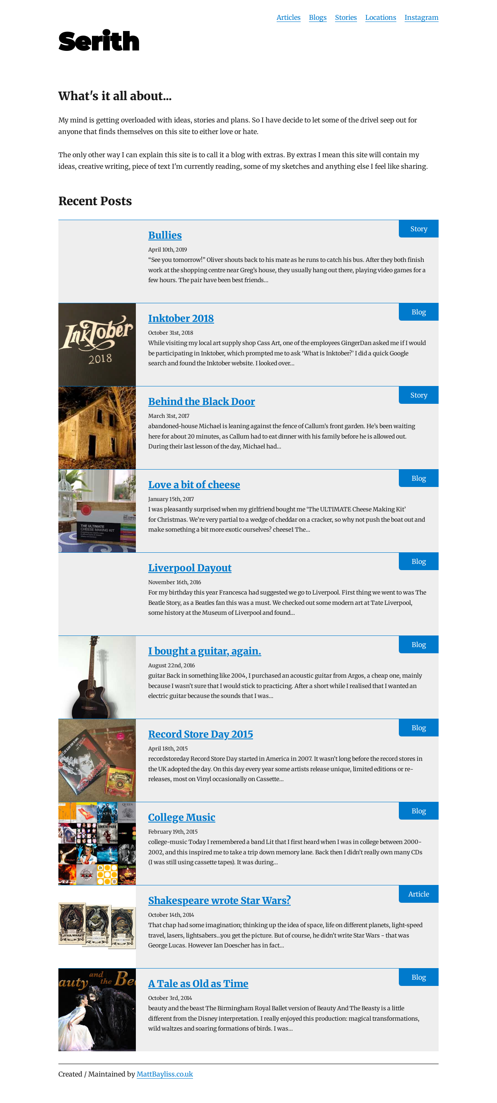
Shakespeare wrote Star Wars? (219, 900)
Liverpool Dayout (190, 568)
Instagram (422, 17)
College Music (181, 817)
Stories (346, 17)
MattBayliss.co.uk (165, 1074)
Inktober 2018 (181, 318)
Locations (380, 17)
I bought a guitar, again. (204, 651)
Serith (98, 41)
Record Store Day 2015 (200, 734)
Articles (289, 17)
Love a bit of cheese (194, 485)
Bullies (165, 235)
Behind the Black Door (201, 402)
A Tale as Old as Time (198, 984)
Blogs (318, 17)
